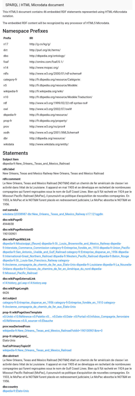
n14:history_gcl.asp (15, 283)
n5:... (49, 316)
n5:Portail (80, 316)
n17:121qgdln (94, 214)
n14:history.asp (37, 283)
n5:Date (57, 316)
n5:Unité (8, 316)
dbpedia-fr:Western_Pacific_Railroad (75, 256)
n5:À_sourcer (29, 320)
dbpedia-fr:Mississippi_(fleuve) (22, 243)
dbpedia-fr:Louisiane (89, 264)
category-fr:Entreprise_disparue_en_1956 (92, 252)
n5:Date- (68, 316)
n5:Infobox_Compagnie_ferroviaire (107, 316)
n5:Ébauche (45, 320)
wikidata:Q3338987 (15, 214)
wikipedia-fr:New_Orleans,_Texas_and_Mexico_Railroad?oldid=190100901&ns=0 (52, 330)
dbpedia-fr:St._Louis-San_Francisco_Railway (30, 260)
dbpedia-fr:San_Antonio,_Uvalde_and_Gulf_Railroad (34, 252)
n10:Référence (23, 316)
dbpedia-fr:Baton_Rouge (114, 256)
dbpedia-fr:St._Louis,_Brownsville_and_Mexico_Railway (76, 243)
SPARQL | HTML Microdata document (34, 5)
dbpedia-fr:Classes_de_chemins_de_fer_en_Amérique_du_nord (52, 269)
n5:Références (12, 320)
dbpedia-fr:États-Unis (16, 391)
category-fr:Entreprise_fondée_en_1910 (74, 247)
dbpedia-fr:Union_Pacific (114, 247)
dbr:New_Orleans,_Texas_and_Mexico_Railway (56, 214)
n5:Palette (38, 316)
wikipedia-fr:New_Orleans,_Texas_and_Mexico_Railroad (37, 350)
